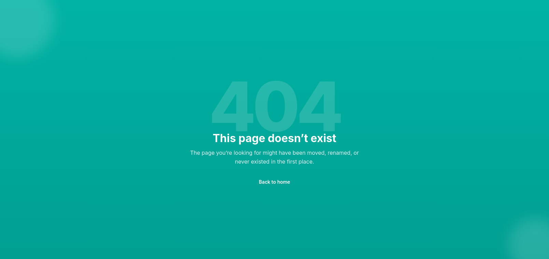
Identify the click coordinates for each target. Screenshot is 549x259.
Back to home (274, 182)
